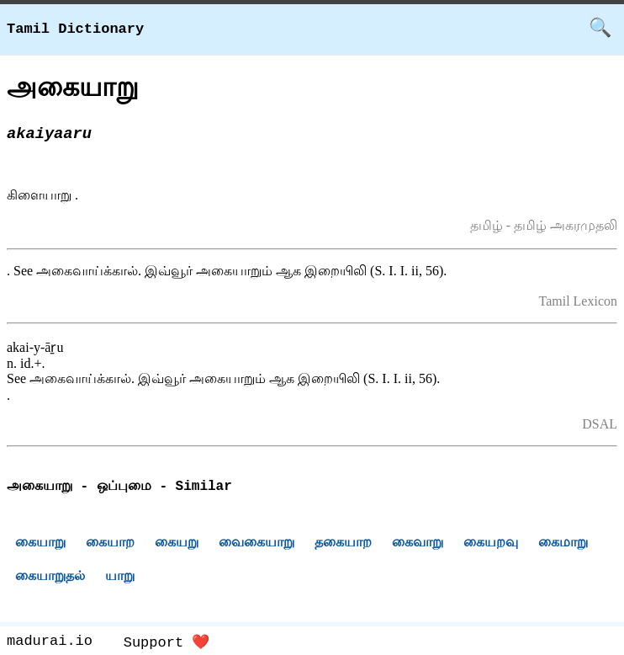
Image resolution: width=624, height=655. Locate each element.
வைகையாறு (256, 544)
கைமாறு (563, 544)
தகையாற (343, 544)
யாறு (120, 578)
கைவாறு (417, 544)
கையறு (176, 544)
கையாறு (40, 544)
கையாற (110, 544)
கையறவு (490, 544)
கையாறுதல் (50, 578)
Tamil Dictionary (75, 29)
